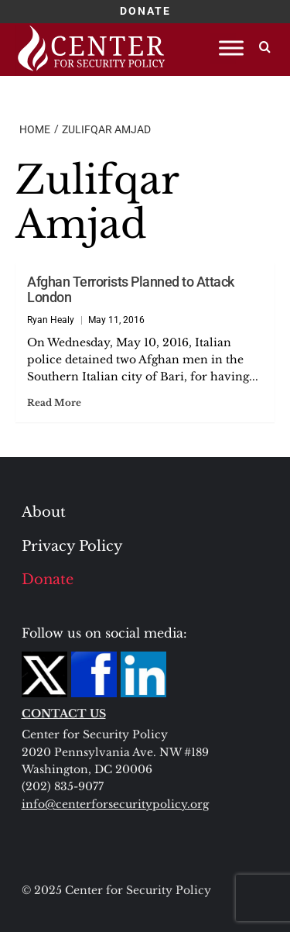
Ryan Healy (50, 320)
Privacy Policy (72, 546)
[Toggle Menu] (231, 47)
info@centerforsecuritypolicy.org (115, 804)
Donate (47, 579)
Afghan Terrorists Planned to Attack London (130, 289)
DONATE (145, 11)
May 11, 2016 (116, 320)
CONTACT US (64, 713)
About (44, 512)
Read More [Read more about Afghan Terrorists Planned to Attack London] (54, 402)
